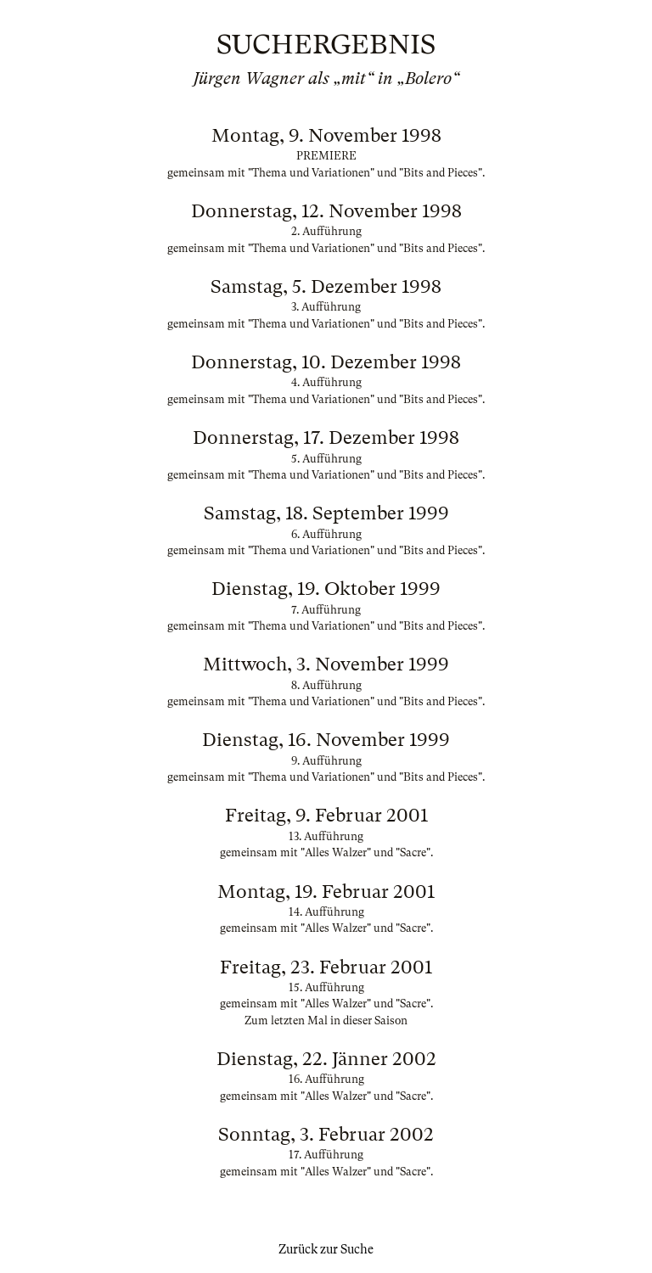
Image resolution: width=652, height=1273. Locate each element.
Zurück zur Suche (326, 1249)
